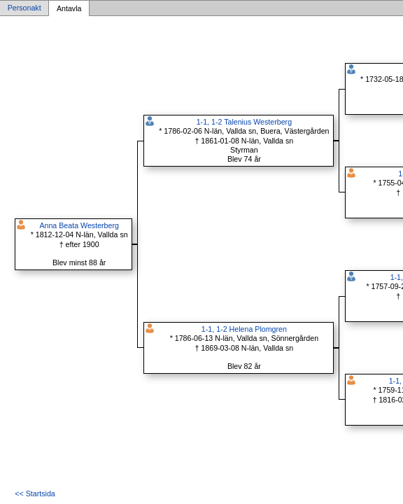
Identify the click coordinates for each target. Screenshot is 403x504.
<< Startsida (35, 493)
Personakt (24, 8)
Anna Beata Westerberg (79, 225)
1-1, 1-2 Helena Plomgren (244, 329)
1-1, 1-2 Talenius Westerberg (244, 122)
